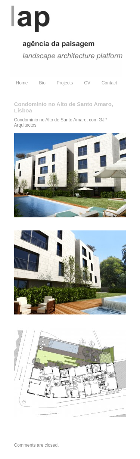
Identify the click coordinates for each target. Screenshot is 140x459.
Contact (109, 83)
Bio (42, 83)
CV (87, 83)
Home (22, 83)
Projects (65, 83)
